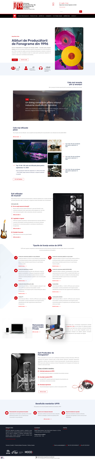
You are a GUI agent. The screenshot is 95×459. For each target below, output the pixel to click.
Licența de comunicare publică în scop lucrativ (62, 256)
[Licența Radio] (49, 285)
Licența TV (21, 296)
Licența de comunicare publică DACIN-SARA (62, 269)
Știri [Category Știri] (27, 99)
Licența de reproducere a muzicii (26, 269)
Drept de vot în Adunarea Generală (45, 414)
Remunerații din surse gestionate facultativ (18, 414)
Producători (33, 16)
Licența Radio (55, 284)
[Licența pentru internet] (49, 298)
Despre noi (41, 16)
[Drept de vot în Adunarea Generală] (35, 415)
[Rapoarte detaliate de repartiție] (63, 415)
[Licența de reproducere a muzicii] (16, 270)
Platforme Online (57, 16)
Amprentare (66, 16)
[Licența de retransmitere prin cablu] (16, 285)
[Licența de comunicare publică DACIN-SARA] (49, 270)
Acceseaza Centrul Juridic (11, 439)
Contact (73, 16)
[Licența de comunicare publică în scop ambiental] (16, 257)
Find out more (62, 7)
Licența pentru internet (57, 296)
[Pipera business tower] (76, 436)
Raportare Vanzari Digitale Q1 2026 (68, 5)
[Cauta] (69, 12)
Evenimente (49, 16)
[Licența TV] (16, 298)
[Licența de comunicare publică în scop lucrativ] (49, 257)
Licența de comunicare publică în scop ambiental (29, 256)
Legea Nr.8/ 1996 (70, 326)
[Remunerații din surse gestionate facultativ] (6, 415)
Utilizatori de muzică (23, 16)
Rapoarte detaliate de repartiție (72, 414)
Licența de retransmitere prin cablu (26, 284)
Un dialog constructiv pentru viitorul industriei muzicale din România (43, 103)
